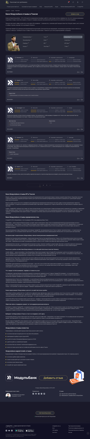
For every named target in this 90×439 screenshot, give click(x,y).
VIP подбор (55, 430)
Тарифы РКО (37, 230)
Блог (53, 428)
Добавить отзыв (75, 14)
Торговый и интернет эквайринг (29, 6)
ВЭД (41, 6)
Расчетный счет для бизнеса (16, 2)
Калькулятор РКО (48, 6)
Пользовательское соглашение (76, 430)
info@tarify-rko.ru (56, 426)
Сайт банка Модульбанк (45, 413)
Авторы (70, 432)
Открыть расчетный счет (13, 6)
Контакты (54, 432)
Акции (56, 6)
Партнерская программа (74, 426)
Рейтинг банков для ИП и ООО (68, 6)
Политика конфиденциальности (76, 428)
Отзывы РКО (80, 6)
